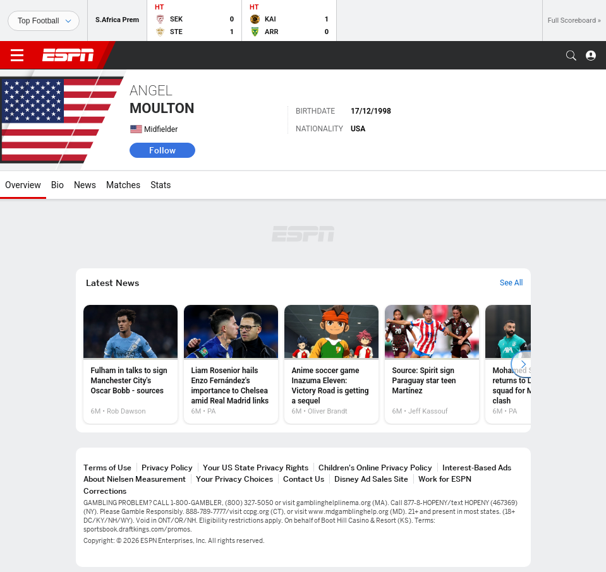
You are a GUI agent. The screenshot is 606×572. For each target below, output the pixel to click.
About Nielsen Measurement (134, 479)
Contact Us (303, 479)
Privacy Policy (167, 467)
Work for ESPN (444, 479)
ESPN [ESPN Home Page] (68, 55)
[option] (130, 364)
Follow (162, 150)
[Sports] (43, 20)
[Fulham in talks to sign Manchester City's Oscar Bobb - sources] (130, 364)
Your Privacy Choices (234, 479)
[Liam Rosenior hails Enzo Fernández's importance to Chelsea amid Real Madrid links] (231, 364)
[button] (571, 56)
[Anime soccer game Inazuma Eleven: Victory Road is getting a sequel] (331, 364)
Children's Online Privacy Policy (375, 467)
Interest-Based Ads (476, 467)
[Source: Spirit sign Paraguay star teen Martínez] (432, 364)
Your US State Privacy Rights (255, 467)
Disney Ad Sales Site (371, 479)
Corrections (104, 491)
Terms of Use (107, 467)
